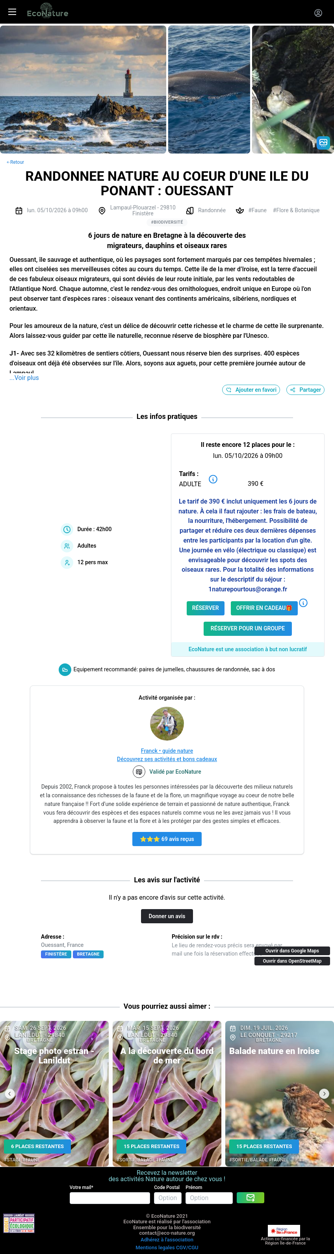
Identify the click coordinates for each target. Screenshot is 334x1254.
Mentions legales (154, 1247)
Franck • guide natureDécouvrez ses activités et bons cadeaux (167, 755)
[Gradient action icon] (323, 143)
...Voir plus (24, 378)
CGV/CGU (187, 1247)
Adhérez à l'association (167, 1240)
